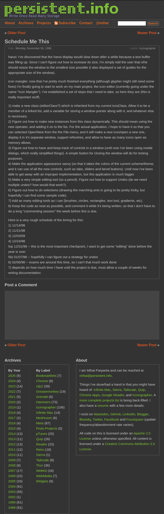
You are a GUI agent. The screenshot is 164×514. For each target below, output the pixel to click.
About (10, 23)
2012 (12, 444)
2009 (12, 460)
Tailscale (42, 460)
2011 (12, 449)
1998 (12, 507)
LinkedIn (129, 414)
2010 (12, 455)
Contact (85, 23)
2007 (12, 470)
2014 (12, 434)
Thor (39, 465)
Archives (25, 23)
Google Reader (112, 395)
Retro (40, 449)
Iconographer (147, 48)
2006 (12, 476)
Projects (44, 23)
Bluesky (85, 419)
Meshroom (44, 418)
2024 (12, 381)
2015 (12, 428)
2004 (12, 486)
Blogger (143, 414)
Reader (41, 444)
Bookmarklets (46, 375)
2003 (12, 492)
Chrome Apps (89, 395)
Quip (39, 439)
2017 (12, 418)
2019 (12, 407)
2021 (12, 397)
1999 (12, 502)
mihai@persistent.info (95, 375)
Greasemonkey (47, 391)
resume (103, 405)
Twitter (97, 419)
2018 (12, 412)
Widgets (42, 481)
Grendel (42, 397)
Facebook (111, 419)
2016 (12, 423)
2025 (12, 375)
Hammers (43, 402)
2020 (12, 402)
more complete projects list (99, 400)
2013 (12, 439)
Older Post (16, 33)
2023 (12, 386)
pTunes (41, 434)
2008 (12, 465)
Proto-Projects (46, 428)
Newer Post (147, 33)
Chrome (42, 381)
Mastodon (101, 414)
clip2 (39, 386)
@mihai (102, 23)
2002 (12, 497)
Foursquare (135, 419)
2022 (12, 391)
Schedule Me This (27, 41)
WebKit (41, 470)
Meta (40, 423)
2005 (12, 481)
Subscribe (67, 23)
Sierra (40, 455)
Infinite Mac (44, 412)
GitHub (115, 414)
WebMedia (44, 476)
